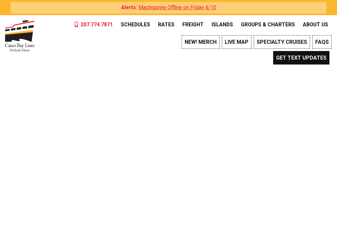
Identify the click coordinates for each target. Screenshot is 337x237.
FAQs (322, 42)
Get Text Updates (301, 58)
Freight (193, 24)
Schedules (135, 24)
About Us (315, 24)
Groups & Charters (268, 24)
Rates (166, 24)
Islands (222, 24)
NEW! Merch (201, 42)
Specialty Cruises (282, 42)
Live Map (236, 42)
